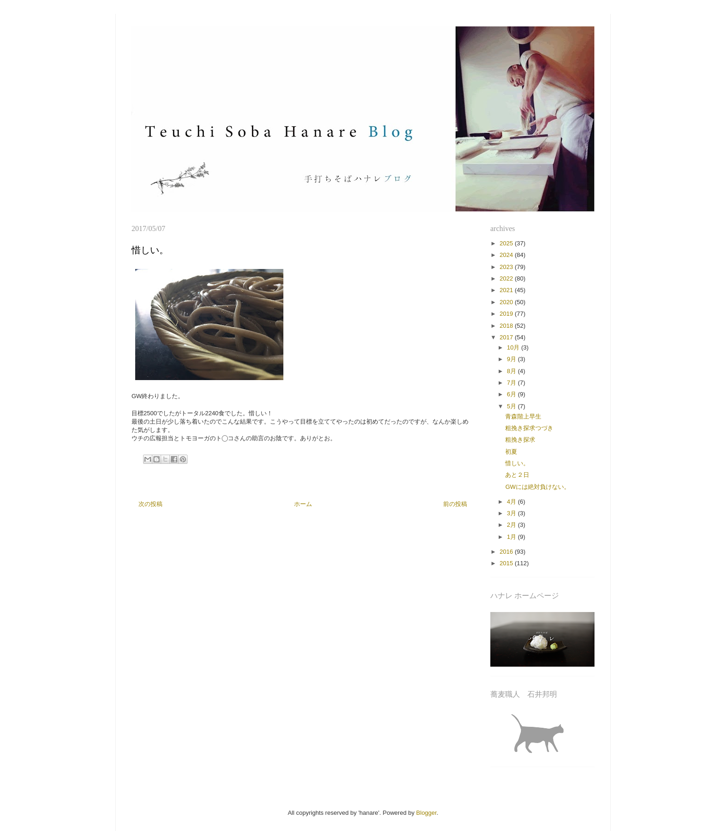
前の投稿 (455, 503)
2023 (507, 266)
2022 (507, 278)
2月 (512, 524)
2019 (507, 313)
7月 (512, 382)
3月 (512, 513)
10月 (514, 347)
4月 (512, 501)
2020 (507, 302)
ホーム (303, 503)
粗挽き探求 (520, 439)
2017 (507, 337)
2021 (507, 290)
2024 (507, 254)
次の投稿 (150, 503)
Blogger (426, 812)
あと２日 (517, 474)
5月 (512, 406)
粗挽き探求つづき (529, 428)
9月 (512, 359)
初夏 (511, 451)
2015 (507, 563)
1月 (512, 536)
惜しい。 (517, 463)
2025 (507, 243)
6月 (512, 394)
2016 (507, 551)
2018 (507, 325)
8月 (512, 371)
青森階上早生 (523, 416)
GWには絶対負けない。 (537, 486)
